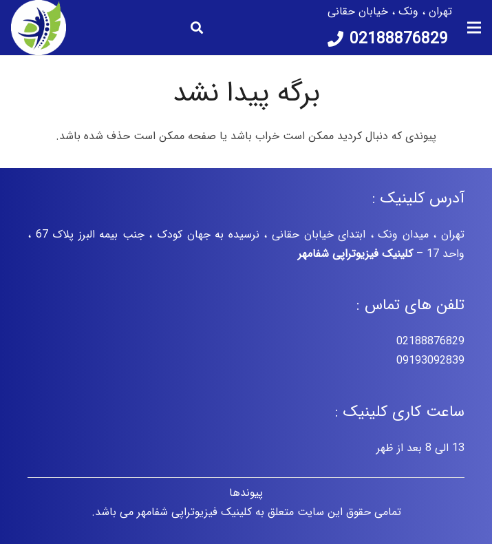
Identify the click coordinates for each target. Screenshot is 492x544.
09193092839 (430, 360)
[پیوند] (38, 27)
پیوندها (246, 492)
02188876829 (430, 341)
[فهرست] (474, 27)
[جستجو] (197, 27)
